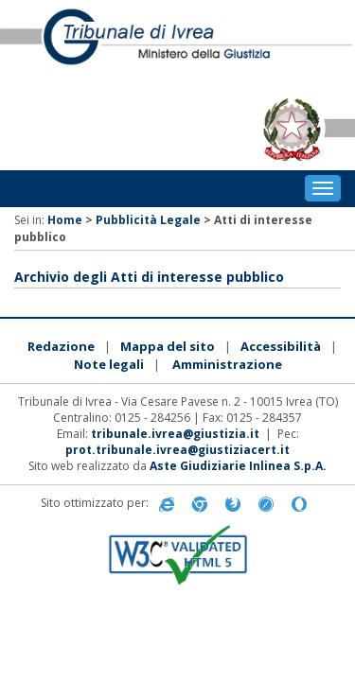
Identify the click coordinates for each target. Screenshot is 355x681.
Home (64, 220)
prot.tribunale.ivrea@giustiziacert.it (177, 450)
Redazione (61, 346)
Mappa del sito (167, 346)
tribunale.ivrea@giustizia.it (175, 434)
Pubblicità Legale (148, 220)
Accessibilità (280, 346)
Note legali (109, 364)
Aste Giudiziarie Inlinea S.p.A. (238, 466)
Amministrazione (227, 364)
